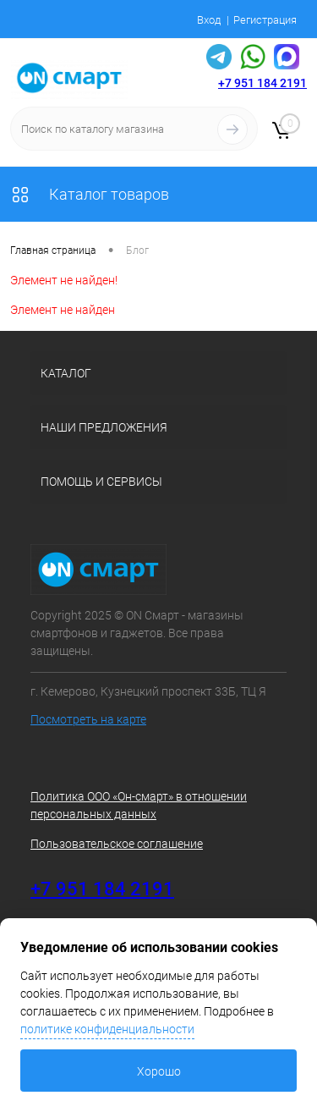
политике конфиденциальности (107, 1029)
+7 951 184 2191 (262, 83)
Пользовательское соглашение (116, 844)
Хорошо (159, 1071)
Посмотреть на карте (88, 719)
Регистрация (265, 20)
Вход (209, 20)
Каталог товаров (89, 194)
